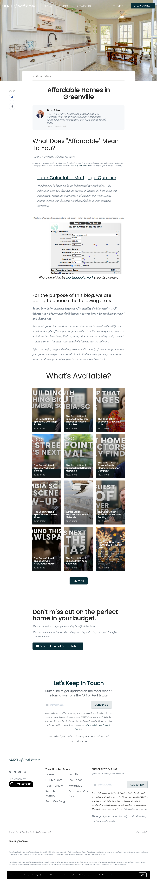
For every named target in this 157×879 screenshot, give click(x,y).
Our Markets (81, 6)
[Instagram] (25, 772)
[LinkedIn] (15, 772)
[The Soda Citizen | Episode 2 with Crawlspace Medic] (46, 549)
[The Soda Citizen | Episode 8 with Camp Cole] (110, 410)
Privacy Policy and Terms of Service (132, 809)
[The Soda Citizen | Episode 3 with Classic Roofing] (110, 502)
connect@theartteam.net (80, 165)
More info (109, 875)
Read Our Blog (55, 801)
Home (49, 774)
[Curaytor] (21, 786)
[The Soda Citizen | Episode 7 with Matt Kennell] (46, 456)
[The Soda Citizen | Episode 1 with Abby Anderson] (78, 549)
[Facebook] (10, 772)
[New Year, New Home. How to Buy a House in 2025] (110, 549)
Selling (63, 6)
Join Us (73, 774)
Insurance (76, 780)
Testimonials (54, 786)
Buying (48, 6)
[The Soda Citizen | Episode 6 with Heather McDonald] (78, 456)
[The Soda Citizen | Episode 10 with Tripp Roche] (46, 410)
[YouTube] (19, 772)
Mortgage (75, 786)
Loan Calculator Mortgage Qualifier (76, 178)
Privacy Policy (142, 832)
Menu (119, 6)
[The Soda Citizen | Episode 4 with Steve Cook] (46, 502)
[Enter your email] (70, 705)
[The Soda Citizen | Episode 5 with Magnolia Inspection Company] (110, 456)
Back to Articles (43, 76)
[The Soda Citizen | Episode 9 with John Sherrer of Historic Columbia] (78, 410)
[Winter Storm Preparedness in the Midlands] (78, 502)
